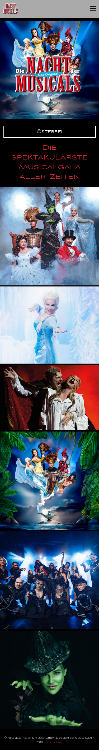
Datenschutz (54, 742)
